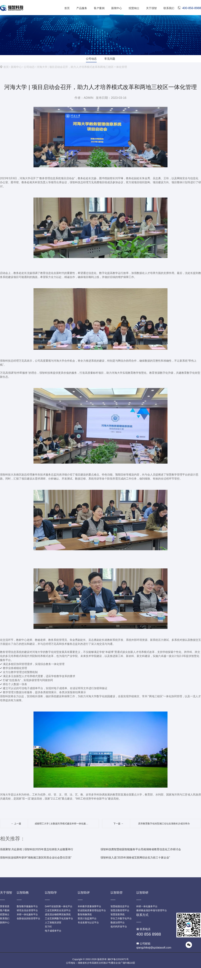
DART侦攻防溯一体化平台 (58, 906)
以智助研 (142, 892)
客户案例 (99, 8)
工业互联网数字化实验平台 (59, 918)
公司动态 (91, 58)
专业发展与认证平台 (88, 922)
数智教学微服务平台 (27, 906)
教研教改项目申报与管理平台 (151, 910)
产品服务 (81, 8)
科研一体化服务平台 (146, 906)
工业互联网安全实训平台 (58, 910)
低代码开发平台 (119, 926)
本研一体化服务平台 (27, 914)
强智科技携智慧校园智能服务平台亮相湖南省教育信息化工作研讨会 (140, 849)
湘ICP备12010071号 (118, 959)
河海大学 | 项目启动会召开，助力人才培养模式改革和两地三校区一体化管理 (82, 67)
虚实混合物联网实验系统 (58, 914)
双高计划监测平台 (87, 918)
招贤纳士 (134, 8)
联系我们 (168, 8)
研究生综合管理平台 (27, 910)
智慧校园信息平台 (120, 906)
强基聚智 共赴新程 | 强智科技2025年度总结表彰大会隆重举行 (36, 849)
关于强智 (151, 8)
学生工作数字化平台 (121, 918)
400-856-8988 (189, 8)
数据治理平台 (118, 922)
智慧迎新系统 (118, 914)
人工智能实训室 (53, 922)
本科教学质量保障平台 (89, 906)
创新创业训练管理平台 (28, 918)
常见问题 (109, 58)
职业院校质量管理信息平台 (92, 910)
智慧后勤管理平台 (120, 910)
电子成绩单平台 (53, 930)
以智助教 (23, 892)
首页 (67, 8)
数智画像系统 (85, 914)
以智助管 (117, 892)
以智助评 (84, 892)
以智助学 (51, 892)
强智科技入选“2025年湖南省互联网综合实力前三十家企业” (135, 857)
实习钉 (48, 926)
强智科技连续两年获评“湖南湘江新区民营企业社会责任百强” (36, 857)
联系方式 (142, 915)
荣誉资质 (4, 906)
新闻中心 (116, 8)
